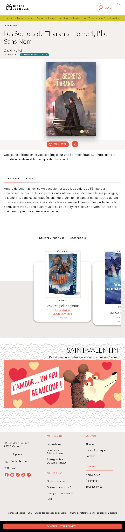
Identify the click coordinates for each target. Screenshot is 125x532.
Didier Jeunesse (25, 18)
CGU (30, 513)
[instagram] (18, 475)
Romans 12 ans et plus (58, 18)
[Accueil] (17, 7)
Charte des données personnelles (51, 513)
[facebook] (6, 475)
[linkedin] (29, 475)
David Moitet (13, 50)
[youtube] (12, 475)
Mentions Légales (16, 513)
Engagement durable (107, 513)
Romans (41, 18)
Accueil (10, 18)
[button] (34, 54)
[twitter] (23, 475)
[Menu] (109, 7)
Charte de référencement (82, 513)
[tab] (13, 178)
